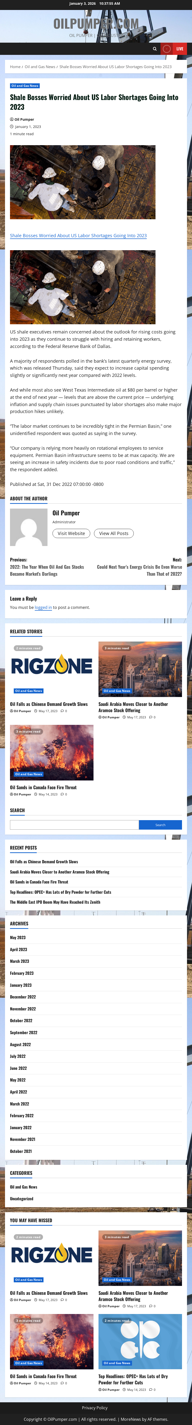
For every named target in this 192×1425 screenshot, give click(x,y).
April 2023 (18, 949)
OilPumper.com (96, 23)
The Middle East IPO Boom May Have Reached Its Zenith (55, 902)
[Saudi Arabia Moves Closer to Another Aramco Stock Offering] (140, 669)
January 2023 (21, 985)
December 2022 (23, 997)
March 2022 (19, 1104)
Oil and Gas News (25, 86)
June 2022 (18, 1068)
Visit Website (71, 533)
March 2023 (19, 961)
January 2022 (21, 1127)
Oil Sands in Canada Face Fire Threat (43, 787)
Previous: (53, 566)
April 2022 (18, 1092)
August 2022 (20, 1044)
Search (17, 810)
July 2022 (18, 1056)
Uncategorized (21, 1199)
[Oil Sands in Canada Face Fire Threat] (52, 752)
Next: (139, 566)
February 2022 (22, 1115)
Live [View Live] (171, 49)
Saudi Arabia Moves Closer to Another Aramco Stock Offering (133, 707)
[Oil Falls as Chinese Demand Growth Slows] (52, 669)
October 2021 (21, 1151)
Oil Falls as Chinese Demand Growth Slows (49, 704)
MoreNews (131, 1419)
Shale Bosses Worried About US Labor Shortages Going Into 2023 (78, 235)
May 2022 (18, 1080)
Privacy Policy (95, 1408)
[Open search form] (155, 49)
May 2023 (18, 937)
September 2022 (23, 1032)
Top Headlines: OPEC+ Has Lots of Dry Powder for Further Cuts (60, 892)
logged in (43, 607)
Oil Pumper (24, 119)
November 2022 (23, 1009)
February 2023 (22, 973)
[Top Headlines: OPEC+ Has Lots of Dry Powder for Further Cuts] (140, 1342)
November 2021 (22, 1139)
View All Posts (113, 533)
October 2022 (21, 1020)
